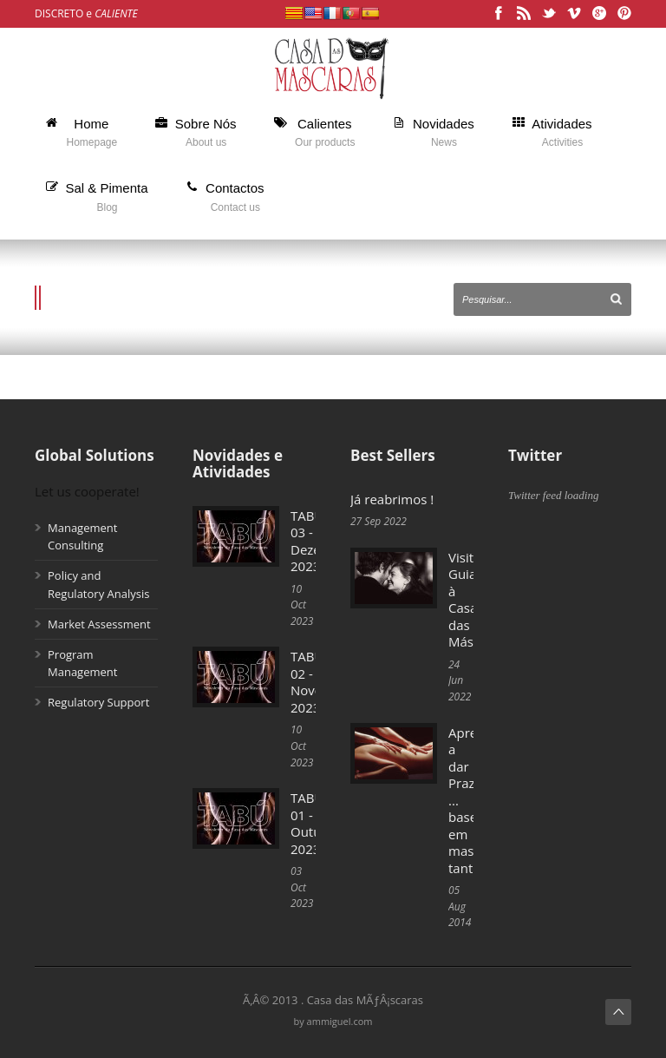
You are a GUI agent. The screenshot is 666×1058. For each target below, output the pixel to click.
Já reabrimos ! (392, 499)
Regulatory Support (98, 702)
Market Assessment (99, 624)
